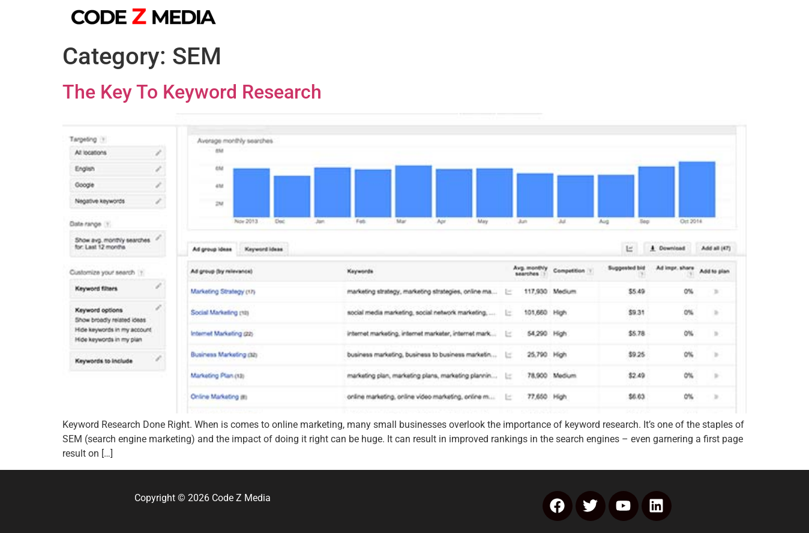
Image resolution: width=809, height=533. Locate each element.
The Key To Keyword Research (192, 92)
